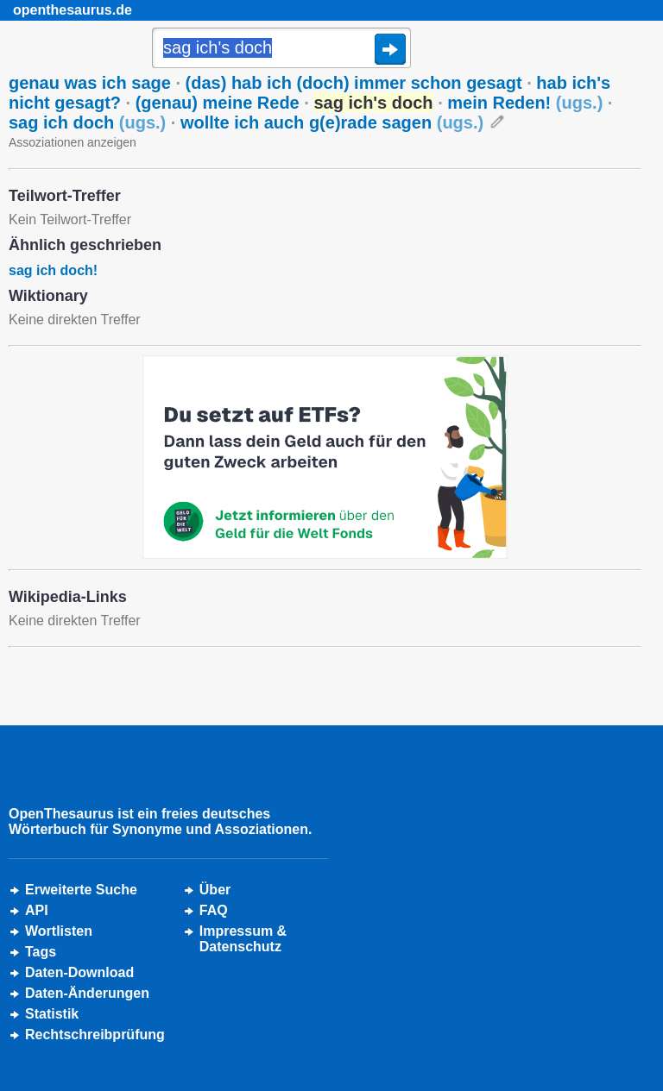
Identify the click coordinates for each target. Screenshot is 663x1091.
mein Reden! (525, 102)
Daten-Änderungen (87, 993)
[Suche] (281, 49)
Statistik (52, 1013)
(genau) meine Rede (218, 102)
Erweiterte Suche (81, 889)
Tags (40, 951)
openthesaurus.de (72, 10)
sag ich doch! (53, 270)
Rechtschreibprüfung (95, 1034)
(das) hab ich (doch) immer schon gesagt (354, 82)
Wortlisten (58, 931)
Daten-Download (79, 972)
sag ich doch (87, 122)
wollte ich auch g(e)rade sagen (331, 122)
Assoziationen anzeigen (72, 142)
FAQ (213, 910)
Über (214, 889)
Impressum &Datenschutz (243, 939)
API (36, 910)
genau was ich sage (90, 82)
